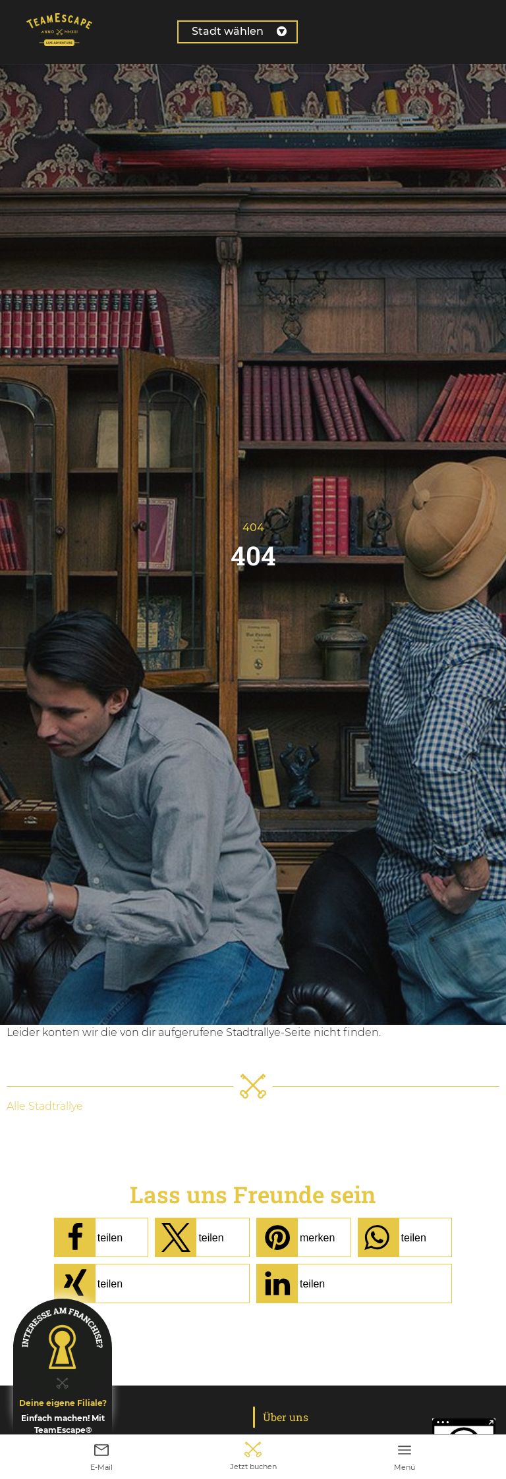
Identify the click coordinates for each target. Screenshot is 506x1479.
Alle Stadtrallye (45, 1106)
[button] (101, 1237)
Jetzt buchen (253, 1461)
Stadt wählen (239, 31)
